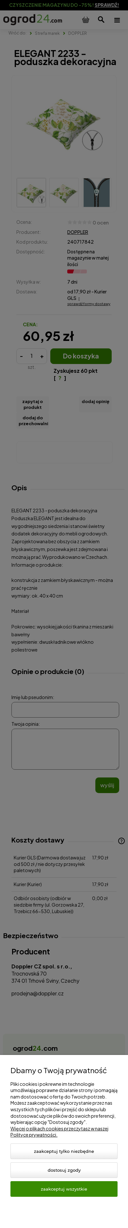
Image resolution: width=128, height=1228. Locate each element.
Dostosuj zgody (64, 1170)
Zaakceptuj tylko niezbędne (64, 1151)
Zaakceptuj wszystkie (64, 1189)
